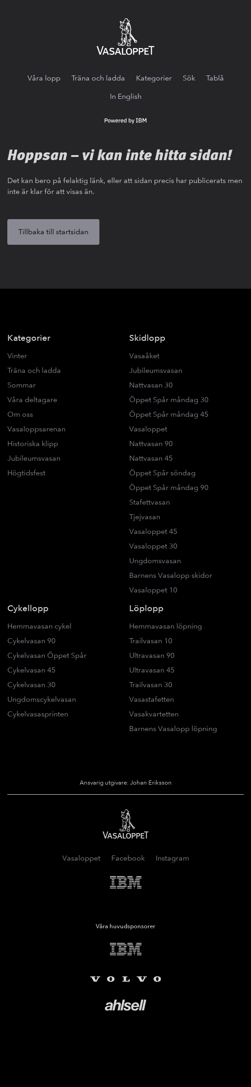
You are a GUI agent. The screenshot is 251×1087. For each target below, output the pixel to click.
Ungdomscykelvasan (41, 699)
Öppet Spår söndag (162, 472)
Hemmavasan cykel (39, 626)
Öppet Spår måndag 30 (168, 399)
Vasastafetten (151, 699)
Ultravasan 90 (152, 655)
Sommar (21, 385)
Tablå (215, 78)
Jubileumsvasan (33, 458)
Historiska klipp (32, 443)
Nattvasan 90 (151, 443)
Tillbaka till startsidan (53, 231)
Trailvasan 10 (150, 640)
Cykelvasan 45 (31, 670)
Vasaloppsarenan (36, 429)
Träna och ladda (98, 78)
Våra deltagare (32, 399)
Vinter (17, 355)
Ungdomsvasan (155, 560)
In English (126, 96)
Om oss (20, 414)
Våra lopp (43, 78)
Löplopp (146, 608)
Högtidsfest (26, 472)
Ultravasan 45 (152, 670)
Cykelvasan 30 (31, 684)
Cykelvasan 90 (31, 640)
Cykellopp (28, 608)
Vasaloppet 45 (153, 531)
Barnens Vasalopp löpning (173, 728)
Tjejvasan (144, 516)
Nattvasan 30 (151, 385)
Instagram (172, 858)
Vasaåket (144, 355)
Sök (189, 78)
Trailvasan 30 (150, 684)
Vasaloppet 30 (153, 546)
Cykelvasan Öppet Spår (47, 655)
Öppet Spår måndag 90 (168, 487)
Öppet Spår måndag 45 (168, 414)
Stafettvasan (149, 502)
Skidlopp (147, 338)
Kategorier (154, 78)
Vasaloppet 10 (153, 590)
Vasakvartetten (154, 714)
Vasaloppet (148, 429)
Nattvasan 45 (151, 458)
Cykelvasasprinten (37, 714)
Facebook (128, 858)
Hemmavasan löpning (165, 626)
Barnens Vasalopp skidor (170, 575)
